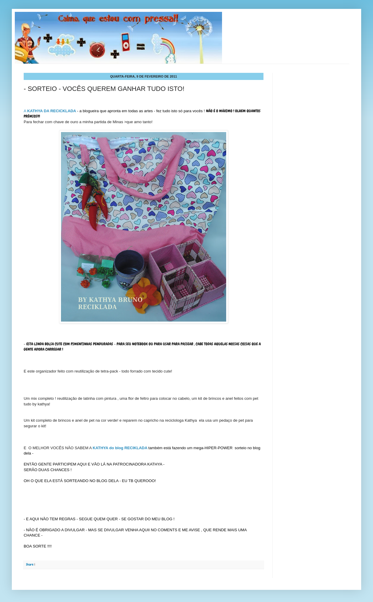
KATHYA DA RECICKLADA (51, 111)
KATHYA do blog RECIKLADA (120, 448)
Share (29, 564)
